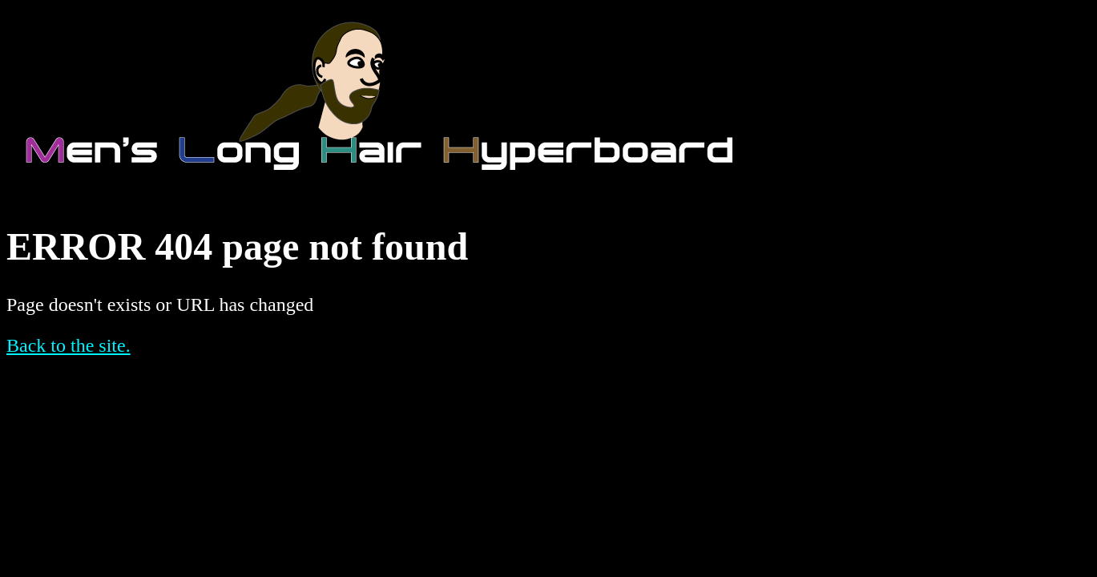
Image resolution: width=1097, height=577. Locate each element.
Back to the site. (68, 345)
